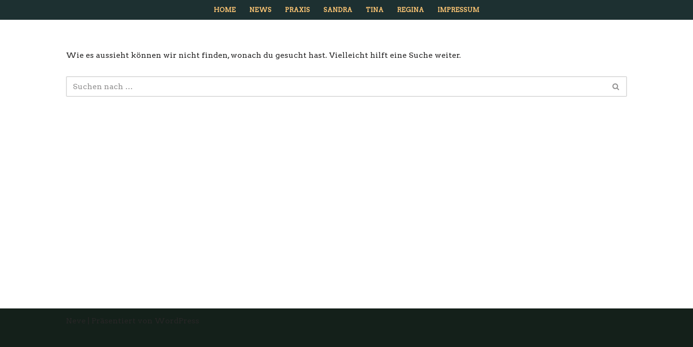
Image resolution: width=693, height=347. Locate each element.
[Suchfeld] (335, 86)
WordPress (176, 320)
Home (225, 9)
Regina (410, 9)
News (260, 9)
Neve (76, 320)
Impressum (458, 9)
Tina (375, 9)
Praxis (297, 9)
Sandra (337, 9)
